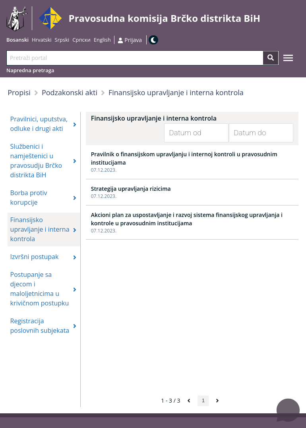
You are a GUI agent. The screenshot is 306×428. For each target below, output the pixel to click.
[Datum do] (255, 133)
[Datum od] (190, 133)
